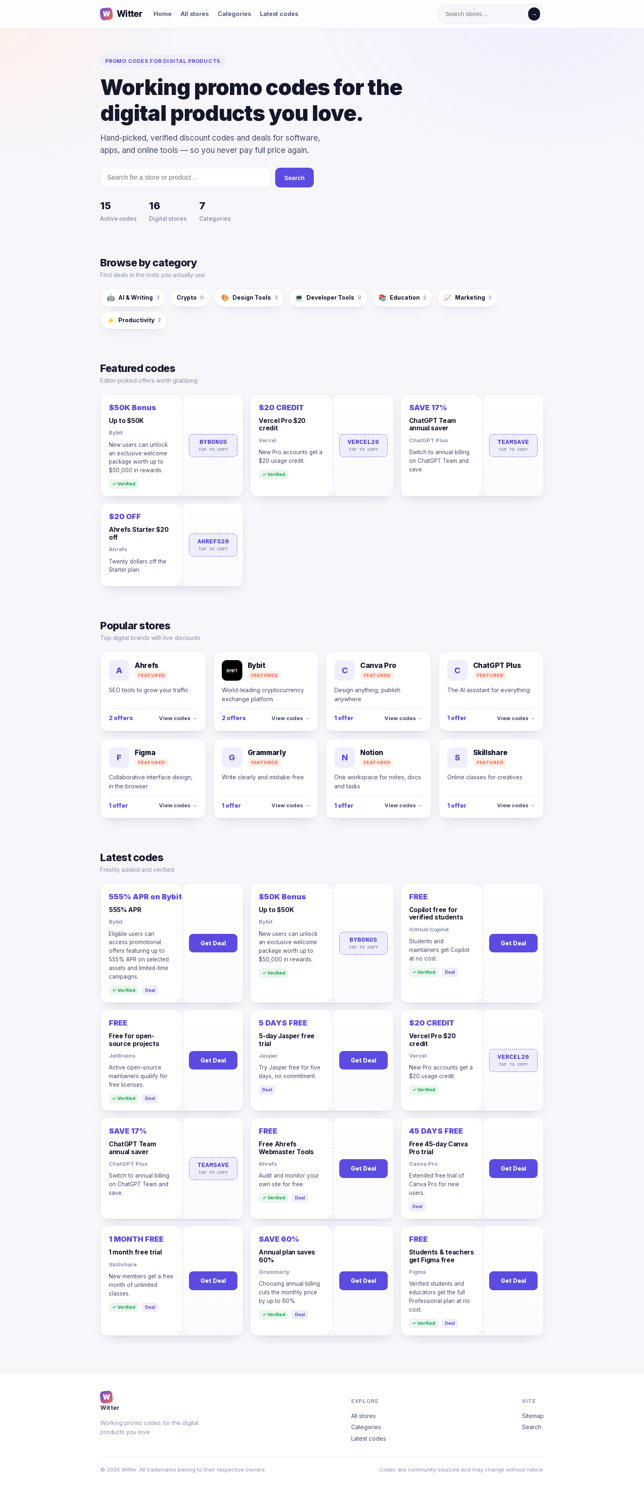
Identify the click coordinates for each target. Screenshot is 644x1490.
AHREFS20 (213, 545)
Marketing (468, 298)
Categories (234, 13)
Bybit (116, 432)
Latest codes (279, 13)
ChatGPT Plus (428, 440)
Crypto (190, 297)
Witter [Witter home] (121, 14)
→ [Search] (534, 14)
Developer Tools (328, 298)
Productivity (134, 320)
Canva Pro (423, 1163)
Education (402, 298)
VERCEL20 (363, 445)
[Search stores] (484, 14)
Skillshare (123, 1264)
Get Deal (213, 943)
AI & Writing (133, 298)
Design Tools (249, 298)
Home (163, 13)
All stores (195, 13)
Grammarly (274, 1271)
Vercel (267, 440)
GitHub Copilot (429, 929)
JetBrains (122, 1055)
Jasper (268, 1055)
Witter (109, 1401)
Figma (417, 1271)
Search (294, 177)
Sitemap (533, 1415)
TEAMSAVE (513, 445)
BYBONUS (213, 445)
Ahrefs (118, 549)
